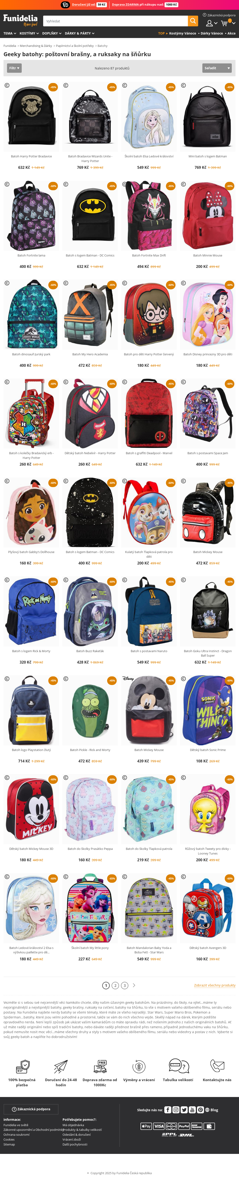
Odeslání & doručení (77, 1134)
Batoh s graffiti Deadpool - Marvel (149, 453)
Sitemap (9, 1144)
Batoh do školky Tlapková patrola (149, 849)
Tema (8, 33)
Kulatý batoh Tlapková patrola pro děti (149, 554)
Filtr (12, 68)
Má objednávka (73, 1125)
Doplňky (50, 33)
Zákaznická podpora (31, 1109)
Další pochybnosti (75, 1144)
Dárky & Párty (78, 33)
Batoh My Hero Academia (90, 354)
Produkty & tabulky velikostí (82, 1130)
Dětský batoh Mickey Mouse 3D (31, 849)
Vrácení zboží (72, 1139)
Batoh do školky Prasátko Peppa (90, 849)
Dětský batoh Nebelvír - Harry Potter (90, 453)
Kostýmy (27, 33)
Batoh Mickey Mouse (207, 552)
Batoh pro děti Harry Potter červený (149, 354)
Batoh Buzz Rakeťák (90, 651)
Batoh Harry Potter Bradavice (31, 156)
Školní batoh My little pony (90, 948)
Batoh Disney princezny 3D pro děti (207, 354)
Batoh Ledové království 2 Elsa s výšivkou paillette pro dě (31, 950)
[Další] (134, 985)
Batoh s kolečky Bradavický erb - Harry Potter (31, 455)
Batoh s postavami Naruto (149, 651)
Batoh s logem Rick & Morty (31, 651)
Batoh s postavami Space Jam (207, 453)
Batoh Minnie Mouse (207, 255)
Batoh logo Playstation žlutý (31, 750)
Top (161, 33)
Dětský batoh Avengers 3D (208, 948)
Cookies (9, 1139)
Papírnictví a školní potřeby (75, 46)
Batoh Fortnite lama (31, 255)
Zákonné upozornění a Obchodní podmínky (34, 1130)
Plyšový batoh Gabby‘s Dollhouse (31, 552)
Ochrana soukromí (16, 1134)
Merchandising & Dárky (36, 46)
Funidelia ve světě (16, 1125)
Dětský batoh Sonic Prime (208, 750)
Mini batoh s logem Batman (208, 156)
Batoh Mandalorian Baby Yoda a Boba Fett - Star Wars (149, 950)
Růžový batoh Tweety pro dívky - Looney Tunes (208, 851)
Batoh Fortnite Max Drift (149, 255)
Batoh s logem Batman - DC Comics (90, 255)
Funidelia (10, 46)
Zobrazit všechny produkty (214, 985)
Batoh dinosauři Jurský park (31, 354)
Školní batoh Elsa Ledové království (149, 156)
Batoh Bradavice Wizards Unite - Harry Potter (90, 158)
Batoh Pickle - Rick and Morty (90, 750)
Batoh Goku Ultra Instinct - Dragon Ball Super (208, 653)
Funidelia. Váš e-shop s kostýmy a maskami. (20, 20)
